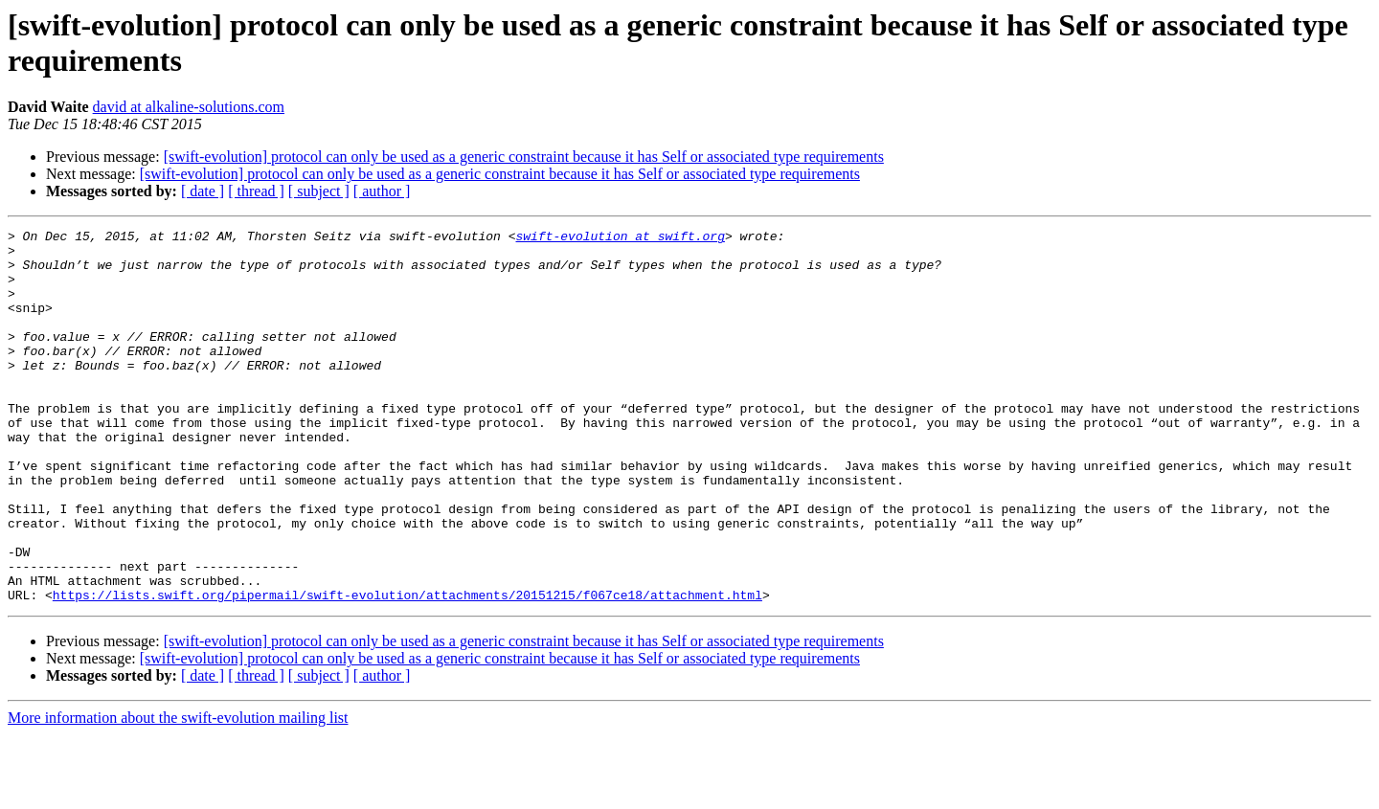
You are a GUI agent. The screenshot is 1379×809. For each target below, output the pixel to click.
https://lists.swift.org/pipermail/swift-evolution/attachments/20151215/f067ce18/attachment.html (407, 669)
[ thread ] (256, 191)
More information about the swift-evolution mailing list (178, 792)
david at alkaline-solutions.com (188, 107)
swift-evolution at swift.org (619, 238)
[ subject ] (319, 191)
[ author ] (382, 191)
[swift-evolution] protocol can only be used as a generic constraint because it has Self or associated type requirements (524, 156)
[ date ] (202, 191)
